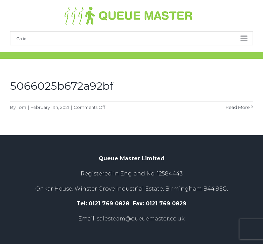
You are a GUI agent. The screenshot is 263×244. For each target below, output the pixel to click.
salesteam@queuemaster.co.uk (141, 218)
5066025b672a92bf (61, 85)
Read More (238, 107)
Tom (21, 107)
